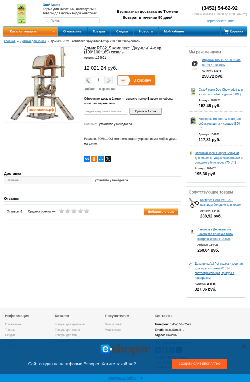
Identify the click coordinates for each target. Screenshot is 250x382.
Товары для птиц (66, 335)
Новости (146, 31)
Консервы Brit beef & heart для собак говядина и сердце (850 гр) (219, 123)
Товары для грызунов (70, 324)
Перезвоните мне (220, 21)
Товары (99, 31)
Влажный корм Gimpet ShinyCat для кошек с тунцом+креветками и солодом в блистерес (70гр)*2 (218, 157)
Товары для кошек (67, 330)
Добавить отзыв (161, 211)
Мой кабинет (174, 31)
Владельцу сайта (125, 378)
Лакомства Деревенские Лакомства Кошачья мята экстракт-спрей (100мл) (215, 234)
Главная (10, 41)
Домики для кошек (33, 41)
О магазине (72, 31)
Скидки (122, 31)
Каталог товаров (23, 31)
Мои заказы (113, 330)
